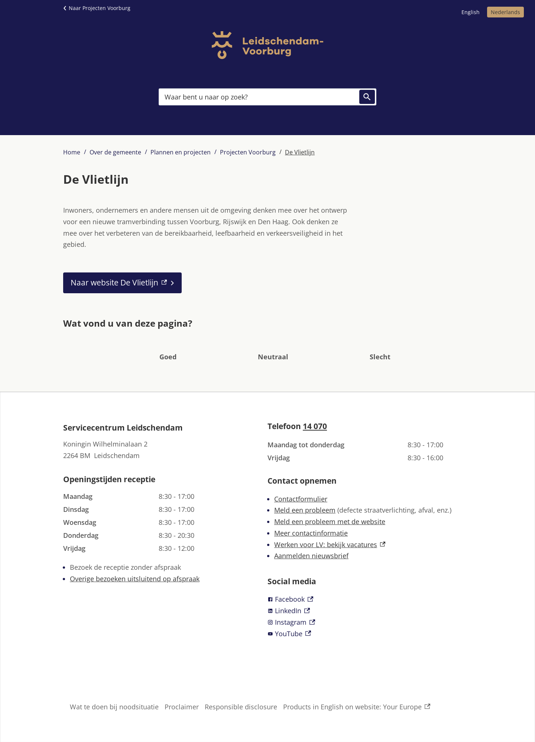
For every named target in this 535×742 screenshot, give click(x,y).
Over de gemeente (115, 152)
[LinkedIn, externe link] (370, 611)
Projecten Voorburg (248, 152)
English (470, 12)
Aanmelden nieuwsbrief (311, 555)
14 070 (315, 426)
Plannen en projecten (180, 152)
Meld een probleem (304, 510)
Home (71, 152)
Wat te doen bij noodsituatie (114, 706)
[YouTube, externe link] (370, 634)
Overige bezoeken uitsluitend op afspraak (135, 578)
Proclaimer (182, 706)
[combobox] (267, 96)
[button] (167, 345)
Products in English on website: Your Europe (356, 707)
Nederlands (505, 12)
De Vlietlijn (300, 152)
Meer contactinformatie (311, 533)
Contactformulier (300, 498)
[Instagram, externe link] (370, 622)
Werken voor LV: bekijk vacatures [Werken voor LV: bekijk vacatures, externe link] (329, 544)
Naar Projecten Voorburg (99, 8)
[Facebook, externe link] (370, 599)
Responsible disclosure (241, 706)
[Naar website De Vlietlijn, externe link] (122, 282)
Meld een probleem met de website (329, 521)
